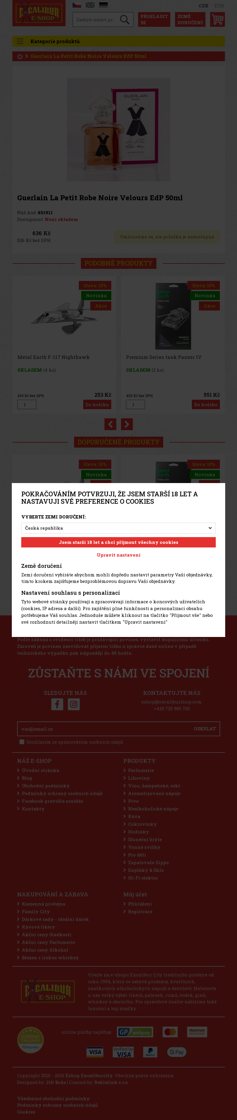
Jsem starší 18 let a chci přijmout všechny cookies (118, 542)
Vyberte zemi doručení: (53, 517)
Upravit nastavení (118, 555)
